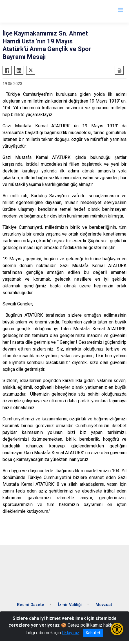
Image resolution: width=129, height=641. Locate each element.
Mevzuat (103, 604)
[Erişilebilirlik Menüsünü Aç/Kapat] (117, 629)
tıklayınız (70, 632)
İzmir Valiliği (70, 604)
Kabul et (93, 633)
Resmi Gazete (30, 604)
